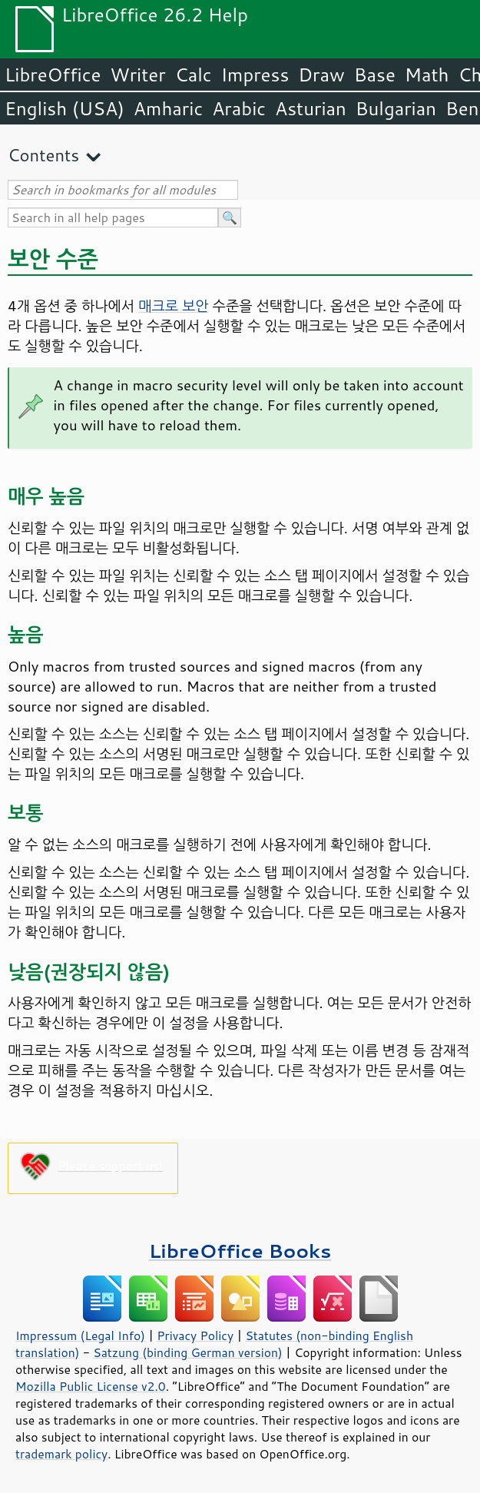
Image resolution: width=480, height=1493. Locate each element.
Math (427, 74)
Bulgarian (396, 108)
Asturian (310, 108)
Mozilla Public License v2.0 (90, 1386)
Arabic (239, 108)
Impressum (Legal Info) (80, 1335)
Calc (193, 74)
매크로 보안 (173, 306)
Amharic (168, 108)
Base (375, 74)
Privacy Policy (195, 1335)
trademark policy (61, 1453)
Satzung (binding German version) (188, 1352)
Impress (255, 74)
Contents (43, 155)
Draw (321, 74)
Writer (137, 74)
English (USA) (64, 108)
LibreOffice (53, 74)
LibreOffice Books (240, 1250)
